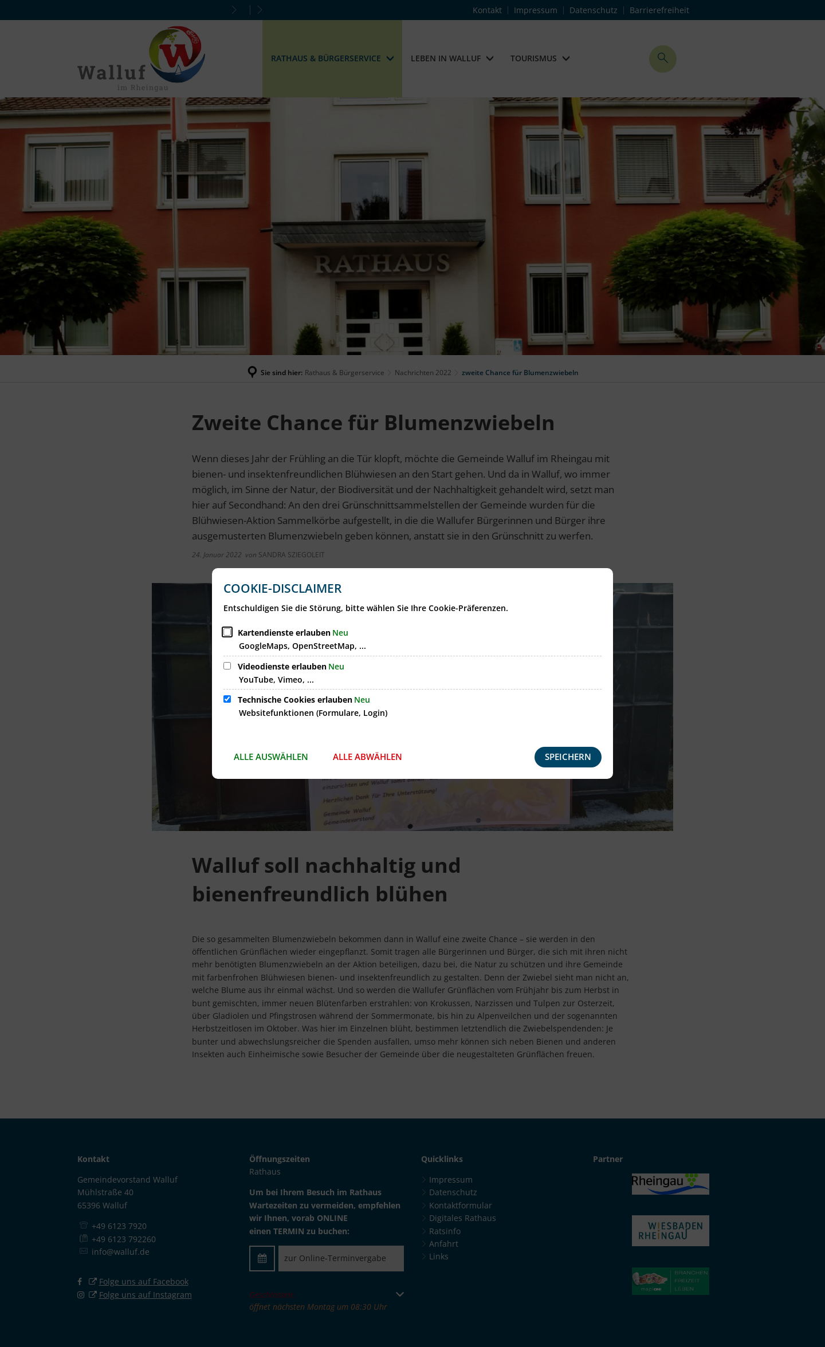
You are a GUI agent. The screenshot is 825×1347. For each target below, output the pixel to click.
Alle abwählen (367, 756)
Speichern (568, 756)
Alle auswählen (271, 756)
